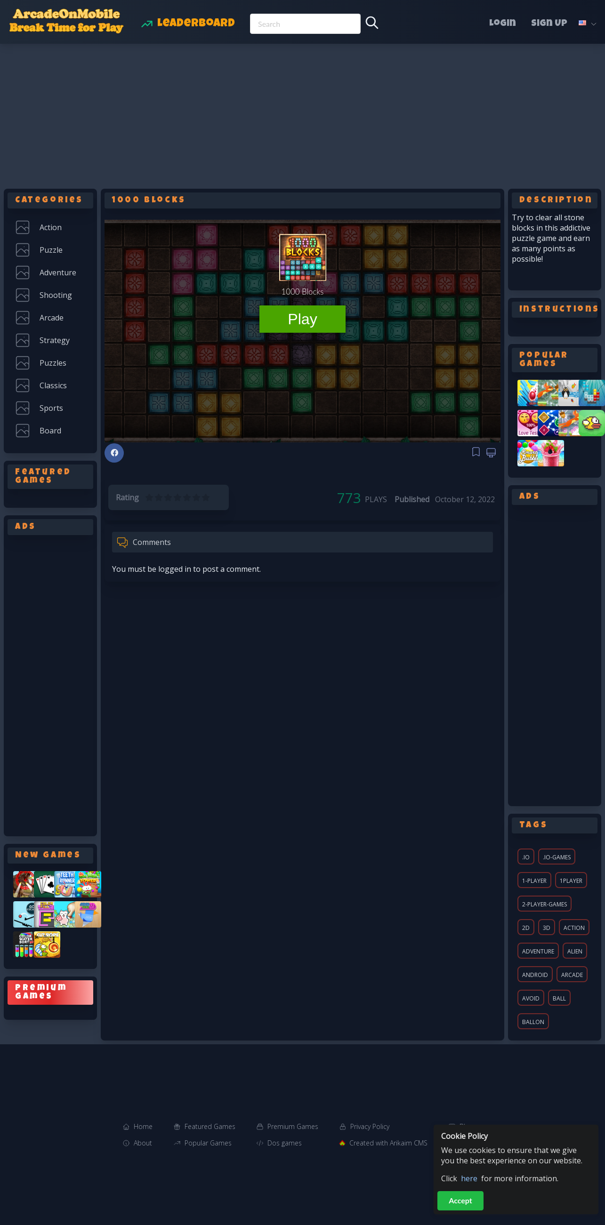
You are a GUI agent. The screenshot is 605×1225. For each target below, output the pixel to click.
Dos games (284, 1142)
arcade (572, 975)
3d (546, 928)
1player (571, 881)
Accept (460, 1200)
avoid (531, 998)
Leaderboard (196, 24)
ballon (533, 1022)
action (574, 928)
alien (574, 951)
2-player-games (544, 904)
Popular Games (208, 1142)
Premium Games (292, 1126)
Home (143, 1126)
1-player (534, 881)
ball (559, 998)
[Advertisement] (302, 114)
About (143, 1142)
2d (526, 928)
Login (502, 24)
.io (526, 857)
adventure (538, 951)
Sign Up (549, 24)
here (469, 1178)
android (535, 975)
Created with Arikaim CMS (388, 1142)
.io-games (557, 857)
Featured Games (210, 1126)
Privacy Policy (369, 1126)
